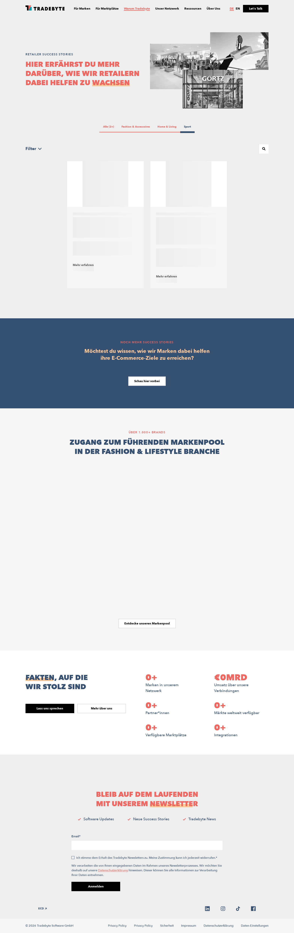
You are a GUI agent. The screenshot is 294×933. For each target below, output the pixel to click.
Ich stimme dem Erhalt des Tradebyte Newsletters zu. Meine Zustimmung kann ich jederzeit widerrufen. (146, 858)
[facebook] (253, 908)
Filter (34, 149)
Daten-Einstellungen (254, 926)
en (238, 9)
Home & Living (166, 126)
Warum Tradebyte (137, 9)
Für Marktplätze (107, 9)
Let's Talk (255, 9)
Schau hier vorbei (147, 381)
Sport (188, 126)
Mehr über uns (101, 708)
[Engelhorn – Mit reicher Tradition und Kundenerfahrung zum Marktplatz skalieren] (188, 224)
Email (75, 836)
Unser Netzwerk (167, 9)
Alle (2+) (108, 126)
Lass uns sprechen (50, 708)
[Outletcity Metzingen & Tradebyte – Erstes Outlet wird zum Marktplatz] (105, 224)
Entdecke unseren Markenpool (147, 623)
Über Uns (213, 9)
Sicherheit (167, 926)
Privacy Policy (117, 926)
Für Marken (82, 9)
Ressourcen (192, 9)
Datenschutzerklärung (113, 870)
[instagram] (223, 908)
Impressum (188, 926)
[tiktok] (238, 908)
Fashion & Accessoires (135, 126)
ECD (42, 908)
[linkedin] (207, 908)
